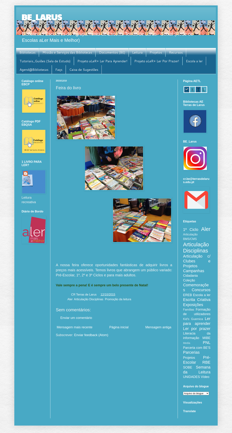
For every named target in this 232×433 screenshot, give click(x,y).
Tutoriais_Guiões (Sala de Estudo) (45, 61)
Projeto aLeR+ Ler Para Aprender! (102, 61)
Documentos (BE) (112, 52)
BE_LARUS (42, 17)
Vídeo (205, 377)
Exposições (193, 304)
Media (186, 343)
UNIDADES (191, 377)
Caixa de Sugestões (83, 69)
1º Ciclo (190, 229)
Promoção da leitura (118, 299)
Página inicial (119, 327)
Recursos (176, 52)
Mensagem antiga (158, 327)
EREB (187, 295)
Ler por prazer (196, 328)
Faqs (58, 69)
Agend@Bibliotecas (34, 69)
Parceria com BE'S (196, 348)
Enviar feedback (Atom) (91, 335)
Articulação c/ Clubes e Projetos (196, 261)
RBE (206, 362)
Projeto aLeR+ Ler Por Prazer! (156, 61)
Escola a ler (194, 61)
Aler (69, 299)
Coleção (189, 280)
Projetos (156, 52)
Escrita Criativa (196, 299)
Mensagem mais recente (74, 327)
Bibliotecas (27, 52)
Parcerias (191, 352)
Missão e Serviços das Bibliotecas (67, 52)
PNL (206, 342)
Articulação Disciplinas (88, 299)
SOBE (187, 367)
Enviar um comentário (76, 318)
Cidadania (190, 275)
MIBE (206, 338)
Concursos (201, 290)
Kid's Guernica (193, 319)
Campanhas (193, 271)
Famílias (188, 309)
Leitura (137, 52)
